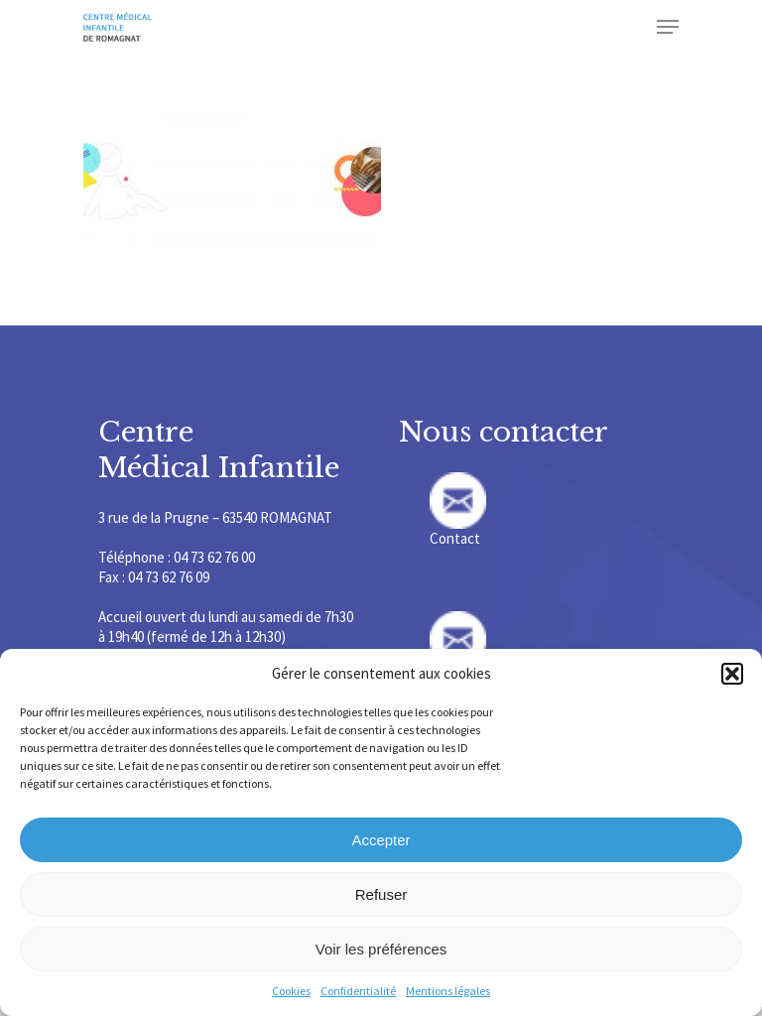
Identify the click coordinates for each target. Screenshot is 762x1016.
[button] (732, 674)
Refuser (381, 894)
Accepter (380, 839)
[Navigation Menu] (668, 27)
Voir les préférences (381, 949)
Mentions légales (448, 990)
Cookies (291, 990)
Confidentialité (358, 990)
